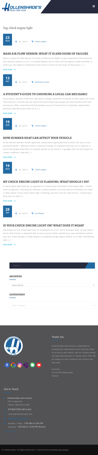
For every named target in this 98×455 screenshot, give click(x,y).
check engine (40, 41)
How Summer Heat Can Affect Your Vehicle (37, 138)
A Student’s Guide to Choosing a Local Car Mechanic (45, 94)
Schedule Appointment (18, 418)
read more (8, 70)
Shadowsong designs (59, 450)
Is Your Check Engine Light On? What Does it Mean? (43, 225)
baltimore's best (42, 82)
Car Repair (39, 213)
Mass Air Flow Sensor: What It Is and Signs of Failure (45, 54)
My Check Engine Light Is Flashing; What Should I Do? (46, 182)
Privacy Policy (10, 431)
